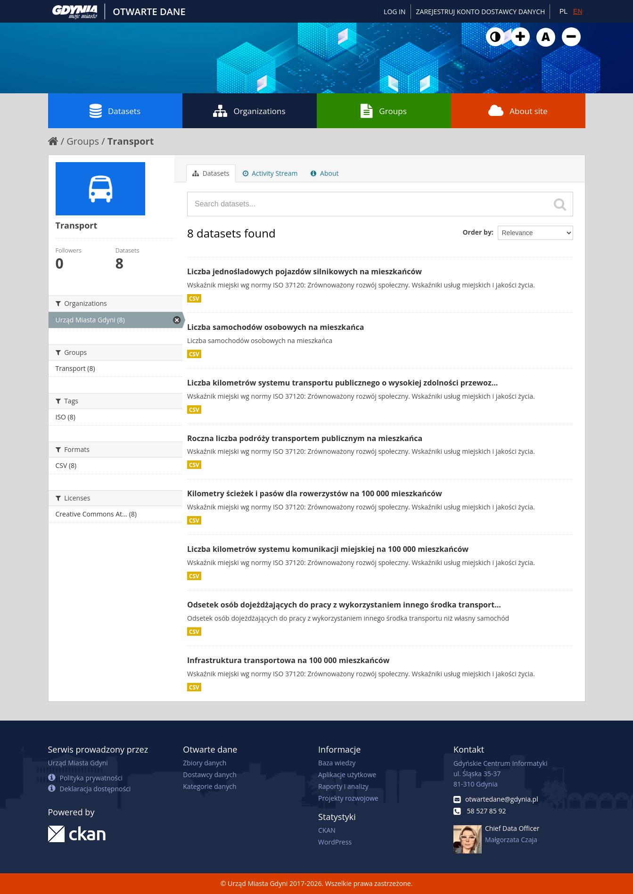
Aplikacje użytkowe (347, 774)
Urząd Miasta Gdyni (78, 762)
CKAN (327, 830)
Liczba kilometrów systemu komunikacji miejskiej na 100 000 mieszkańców (328, 549)
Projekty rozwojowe (348, 798)
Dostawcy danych (209, 774)
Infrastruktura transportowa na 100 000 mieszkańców (288, 660)
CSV (194, 298)
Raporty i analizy (343, 786)
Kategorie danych (209, 786)
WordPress (335, 841)
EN (577, 11)
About (324, 173)
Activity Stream (270, 173)
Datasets (115, 111)
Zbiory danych (204, 762)
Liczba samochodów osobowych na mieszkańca (275, 327)
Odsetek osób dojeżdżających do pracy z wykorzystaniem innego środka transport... (344, 604)
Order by (476, 232)
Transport (130, 141)
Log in (394, 11)
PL (563, 11)
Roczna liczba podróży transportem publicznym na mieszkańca (304, 438)
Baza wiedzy (336, 762)
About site (517, 111)
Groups (383, 111)
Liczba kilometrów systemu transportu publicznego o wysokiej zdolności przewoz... (342, 382)
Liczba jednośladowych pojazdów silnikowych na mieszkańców (304, 271)
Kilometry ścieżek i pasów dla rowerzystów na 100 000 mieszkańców (314, 493)
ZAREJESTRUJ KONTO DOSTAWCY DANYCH (480, 11)
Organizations (249, 111)
